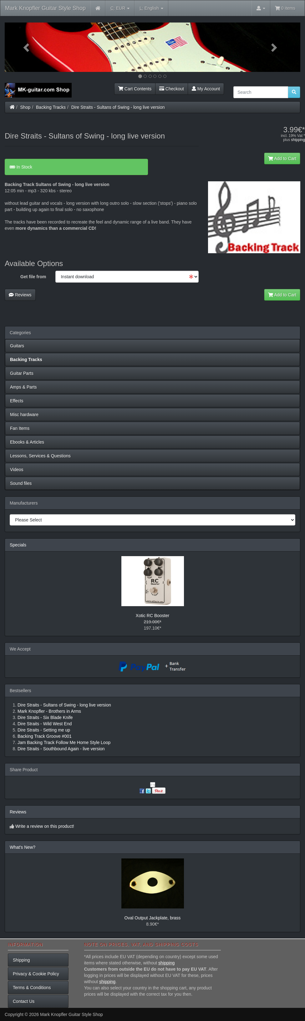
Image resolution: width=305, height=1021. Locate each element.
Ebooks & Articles (27, 442)
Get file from (33, 276)
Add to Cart (282, 158)
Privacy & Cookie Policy (36, 973)
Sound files (21, 483)
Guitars (17, 345)
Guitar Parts (21, 373)
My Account (206, 88)
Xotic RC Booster (152, 615)
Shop (25, 107)
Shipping (21, 960)
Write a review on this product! (44, 826)
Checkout (171, 88)
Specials (18, 544)
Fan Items (19, 428)
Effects (16, 400)
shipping (298, 140)
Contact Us (23, 1001)
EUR (120, 8)
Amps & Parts (23, 387)
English (151, 8)
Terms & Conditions (32, 987)
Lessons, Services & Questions (40, 455)
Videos (16, 469)
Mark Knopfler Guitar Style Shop (45, 8)
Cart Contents (134, 88)
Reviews (20, 294)
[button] (27, 47)
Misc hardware (24, 414)
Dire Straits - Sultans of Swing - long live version (118, 107)
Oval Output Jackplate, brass (153, 917)
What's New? (22, 847)
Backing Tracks (51, 107)
